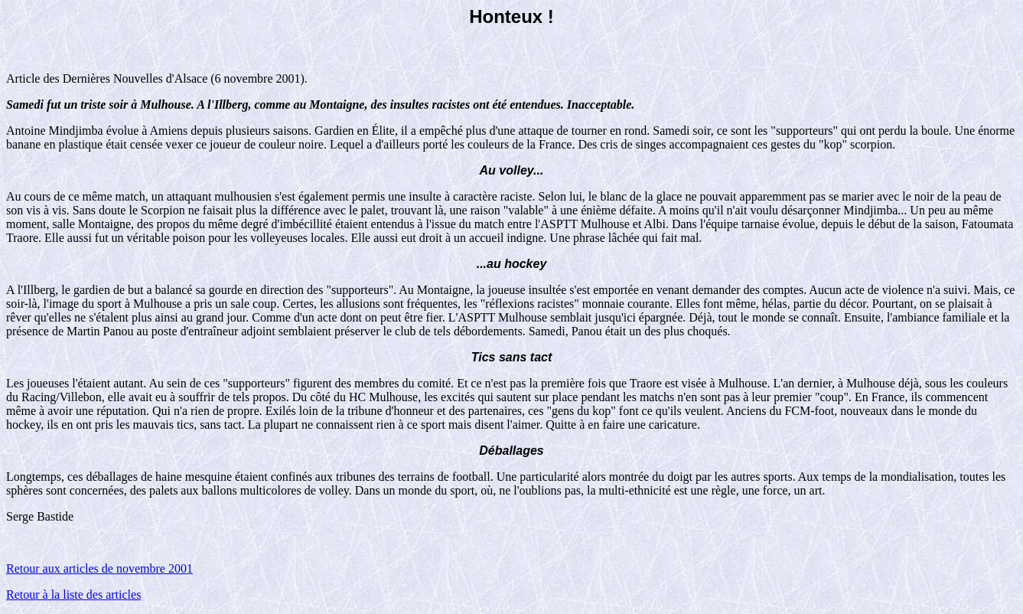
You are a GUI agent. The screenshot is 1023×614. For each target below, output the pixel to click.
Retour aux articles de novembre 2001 (99, 568)
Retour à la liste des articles (73, 594)
